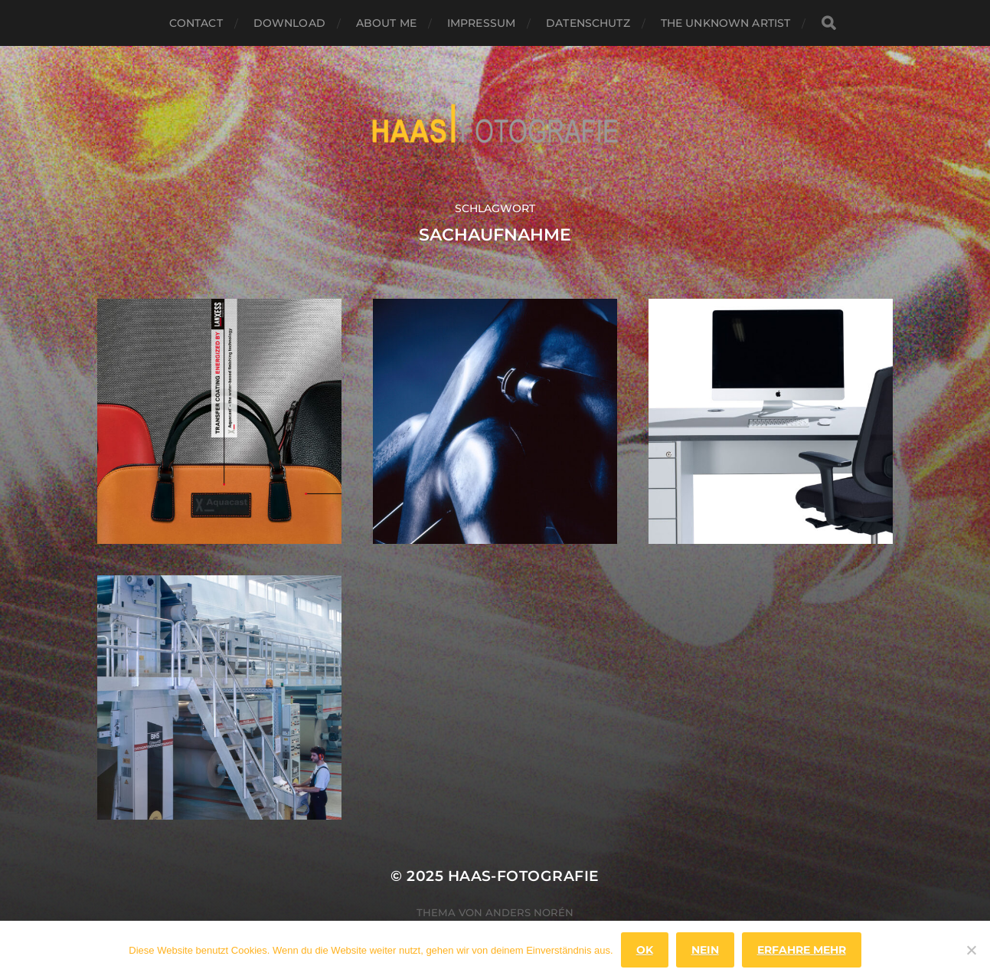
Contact (196, 23)
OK (644, 950)
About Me (386, 23)
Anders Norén (529, 912)
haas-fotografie (524, 876)
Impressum (481, 23)
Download (289, 23)
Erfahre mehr (801, 950)
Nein (705, 950)
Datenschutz (588, 23)
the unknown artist (726, 23)
